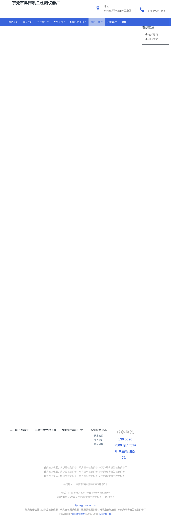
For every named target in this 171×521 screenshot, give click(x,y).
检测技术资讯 (99, 430)
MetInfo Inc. (105, 513)
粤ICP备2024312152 (85, 505)
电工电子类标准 (19, 430)
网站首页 (13, 22)
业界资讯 (98, 439)
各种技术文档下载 (45, 430)
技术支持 (98, 435)
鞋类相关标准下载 (72, 430)
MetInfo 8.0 (78, 513)
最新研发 (98, 444)
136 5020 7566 (156, 10)
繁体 (124, 22)
